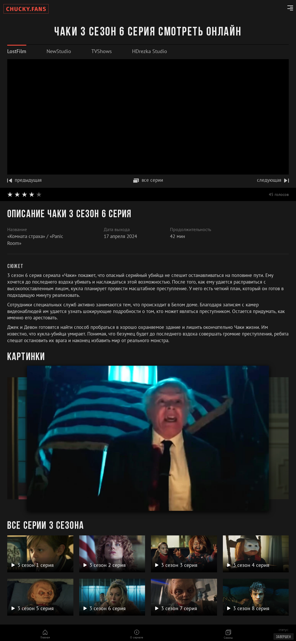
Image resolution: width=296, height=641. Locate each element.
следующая (273, 180)
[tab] (16, 51)
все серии (148, 180)
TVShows (101, 51)
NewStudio (59, 51)
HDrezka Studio (149, 51)
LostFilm (16, 51)
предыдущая (24, 180)
